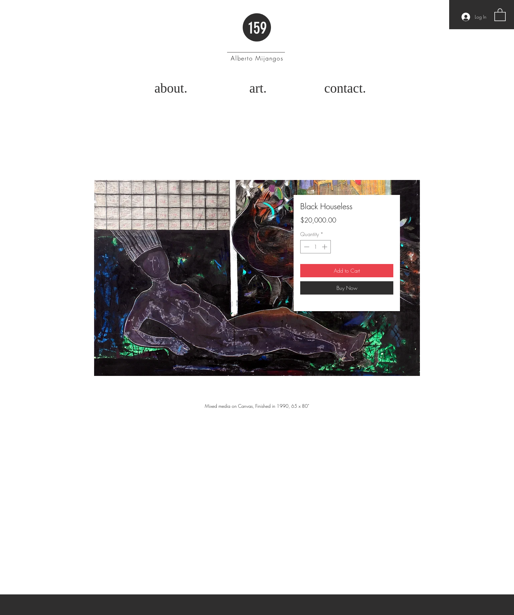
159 (257, 28)
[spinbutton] (316, 246)
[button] (500, 14)
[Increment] (325, 246)
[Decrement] (306, 246)
